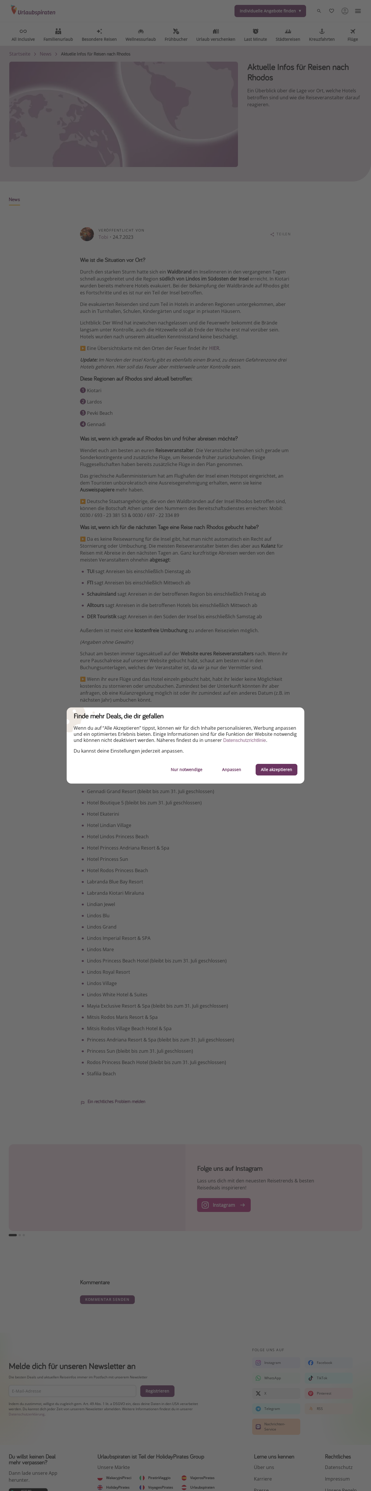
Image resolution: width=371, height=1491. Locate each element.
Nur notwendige (186, 769)
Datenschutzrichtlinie (244, 740)
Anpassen (231, 769)
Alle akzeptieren (276, 769)
